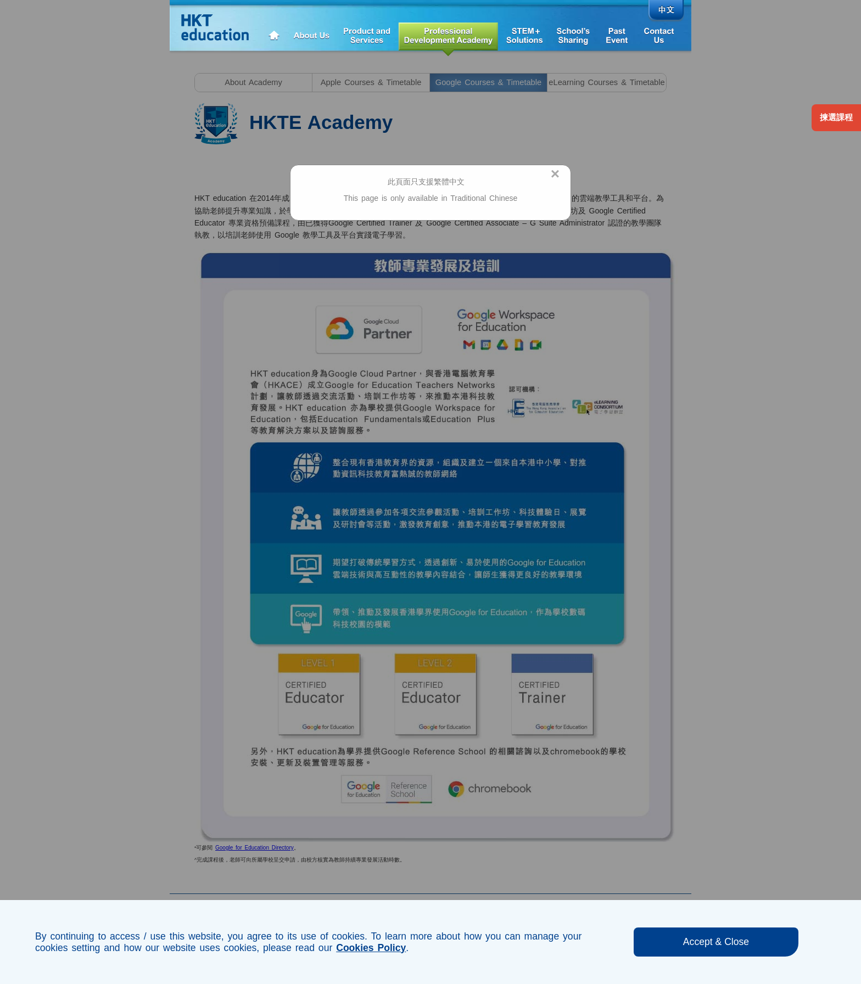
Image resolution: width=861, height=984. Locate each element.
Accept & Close (716, 941)
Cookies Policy (371, 947)
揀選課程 (836, 117)
